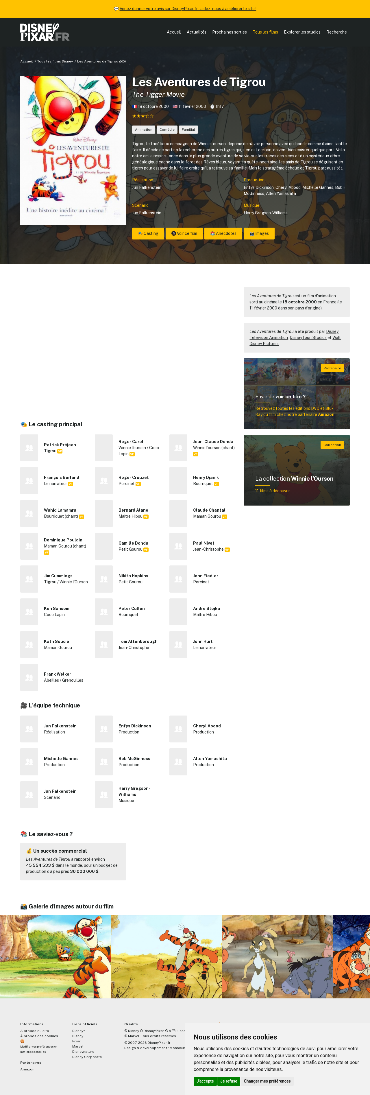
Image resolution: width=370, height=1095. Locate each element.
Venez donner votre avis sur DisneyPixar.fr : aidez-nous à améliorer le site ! (188, 8)
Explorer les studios (302, 32)
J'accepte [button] (205, 1081)
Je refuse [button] (228, 1081)
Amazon (27, 1069)
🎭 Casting (148, 233)
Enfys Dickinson (259, 187)
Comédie (167, 130)
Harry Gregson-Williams (266, 213)
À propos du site (34, 1031)
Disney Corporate (87, 1057)
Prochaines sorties (229, 32)
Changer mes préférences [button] (267, 1081)
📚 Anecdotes (223, 233)
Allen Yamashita (281, 193)
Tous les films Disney (55, 61)
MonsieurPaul (181, 1048)
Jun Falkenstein (146, 187)
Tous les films (265, 32)
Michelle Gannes (317, 187)
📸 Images (259, 233)
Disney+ (78, 1031)
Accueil (174, 32)
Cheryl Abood (288, 187)
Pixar (76, 1041)
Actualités (196, 32)
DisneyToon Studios (308, 337)
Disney (77, 1036)
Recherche (336, 32)
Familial (188, 130)
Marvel (78, 1046)
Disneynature (83, 1052)
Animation (143, 130)
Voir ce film (184, 233)
